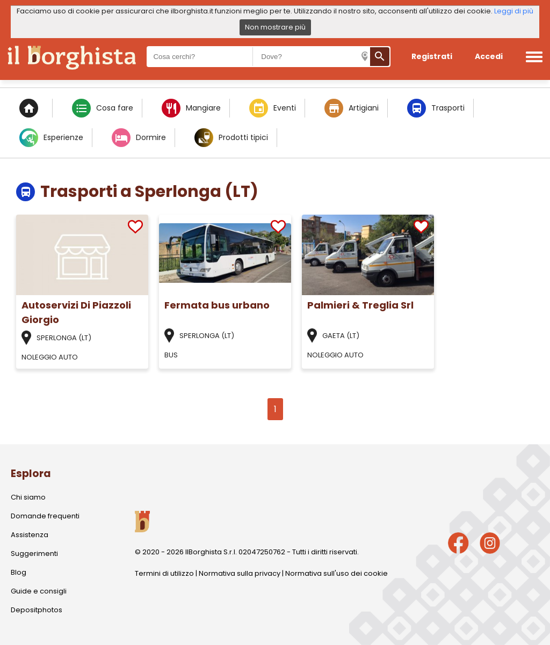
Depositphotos (36, 610)
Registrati (431, 56)
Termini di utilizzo (164, 573)
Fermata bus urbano (217, 305)
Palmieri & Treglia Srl (360, 305)
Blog (18, 572)
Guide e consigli (39, 591)
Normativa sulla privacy (239, 573)
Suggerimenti (34, 553)
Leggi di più (513, 11)
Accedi (489, 56)
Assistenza (29, 535)
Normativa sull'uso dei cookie (336, 573)
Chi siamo (28, 497)
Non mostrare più (275, 27)
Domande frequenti (45, 516)
